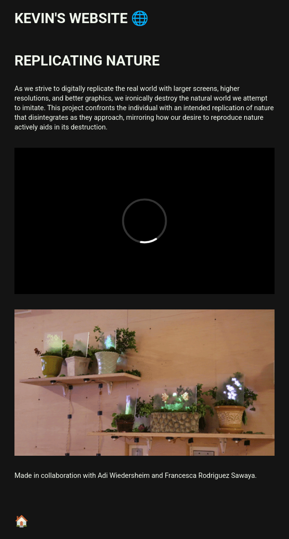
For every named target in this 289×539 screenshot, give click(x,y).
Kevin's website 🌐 (81, 18)
